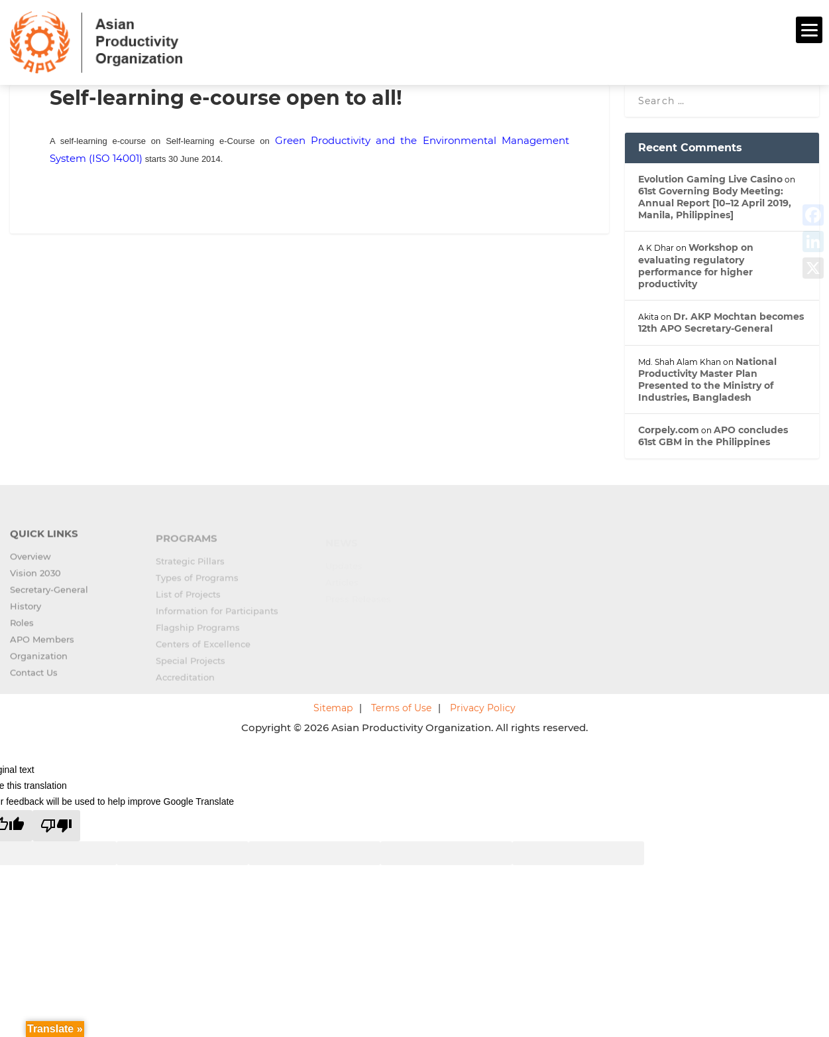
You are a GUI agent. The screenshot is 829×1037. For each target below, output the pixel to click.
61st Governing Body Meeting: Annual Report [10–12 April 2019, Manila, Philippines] (714, 201)
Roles (22, 627)
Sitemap (333, 706)
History (25, 611)
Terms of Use (401, 706)
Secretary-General (49, 594)
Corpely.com (668, 429)
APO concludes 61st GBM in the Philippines (713, 435)
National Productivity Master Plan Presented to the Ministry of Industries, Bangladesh (707, 378)
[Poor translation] (56, 823)
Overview (30, 561)
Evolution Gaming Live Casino (710, 177)
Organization (39, 661)
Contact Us (34, 677)
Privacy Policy (483, 706)
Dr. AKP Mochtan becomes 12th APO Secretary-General (721, 320)
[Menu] (809, 30)
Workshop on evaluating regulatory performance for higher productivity (695, 264)
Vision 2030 (35, 578)
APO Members (42, 644)
